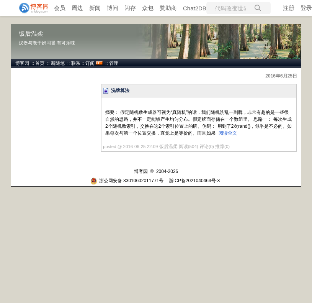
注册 (288, 8)
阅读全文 (228, 133)
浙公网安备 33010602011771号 (127, 180)
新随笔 (58, 63)
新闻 (95, 8)
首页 (39, 63)
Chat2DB (194, 8)
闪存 (130, 8)
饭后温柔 (31, 33)
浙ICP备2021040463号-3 (194, 180)
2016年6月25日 (281, 76)
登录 (306, 8)
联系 (75, 63)
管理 (113, 63)
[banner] (30, 8)
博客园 (22, 63)
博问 (112, 8)
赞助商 (168, 8)
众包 (148, 8)
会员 (59, 8)
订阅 (90, 63)
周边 (77, 8)
